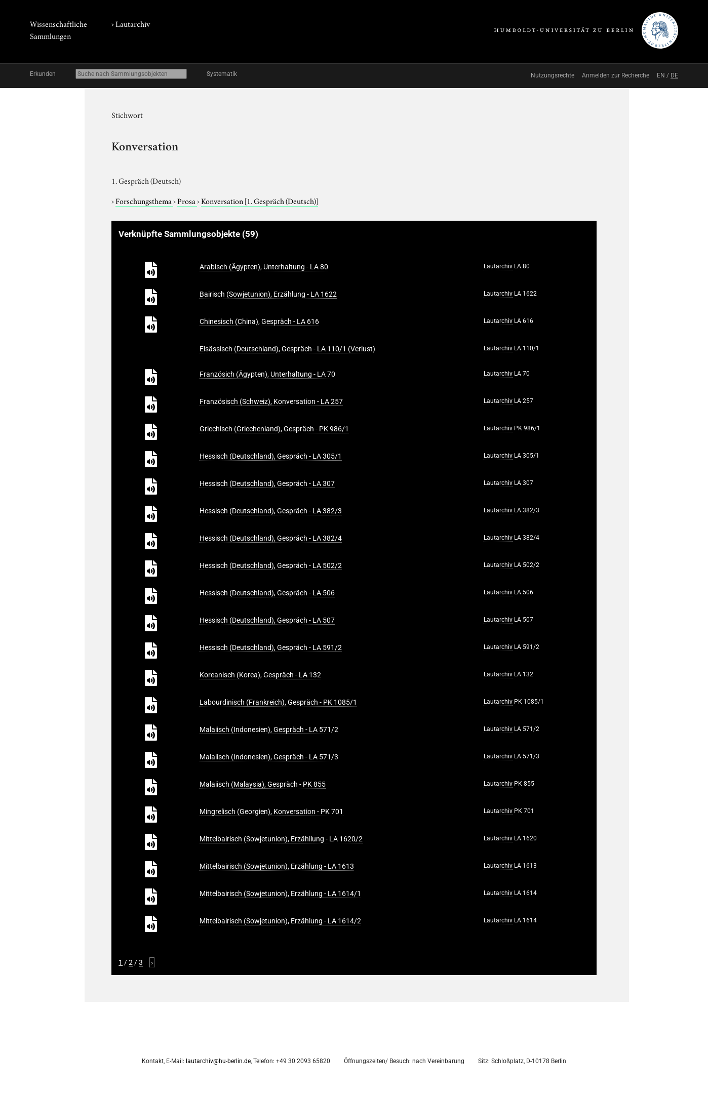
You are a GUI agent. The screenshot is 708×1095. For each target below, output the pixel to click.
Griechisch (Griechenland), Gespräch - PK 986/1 (274, 429)
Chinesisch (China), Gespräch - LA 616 (259, 321)
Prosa (187, 200)
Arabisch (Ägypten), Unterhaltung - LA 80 (264, 267)
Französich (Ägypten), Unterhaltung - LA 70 (267, 374)
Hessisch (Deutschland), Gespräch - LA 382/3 (271, 511)
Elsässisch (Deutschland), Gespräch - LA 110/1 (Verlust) (287, 349)
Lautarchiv (132, 23)
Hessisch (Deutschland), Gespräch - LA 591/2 (271, 647)
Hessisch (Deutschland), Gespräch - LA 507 (267, 620)
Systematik (222, 73)
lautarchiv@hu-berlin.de (218, 1061)
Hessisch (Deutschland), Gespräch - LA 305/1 (271, 456)
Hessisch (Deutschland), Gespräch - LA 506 (267, 593)
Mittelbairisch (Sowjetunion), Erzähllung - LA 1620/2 (281, 839)
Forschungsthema (144, 200)
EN (661, 75)
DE (674, 75)
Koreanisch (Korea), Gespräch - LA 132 (260, 675)
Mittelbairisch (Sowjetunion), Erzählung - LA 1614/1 (280, 893)
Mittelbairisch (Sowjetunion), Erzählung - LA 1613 (277, 866)
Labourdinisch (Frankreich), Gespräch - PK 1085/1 (278, 702)
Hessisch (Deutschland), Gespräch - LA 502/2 (271, 565)
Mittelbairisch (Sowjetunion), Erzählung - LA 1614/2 (280, 921)
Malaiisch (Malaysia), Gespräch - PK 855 (263, 784)
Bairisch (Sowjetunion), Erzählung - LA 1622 (268, 294)
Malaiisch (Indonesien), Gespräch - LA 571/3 (269, 757)
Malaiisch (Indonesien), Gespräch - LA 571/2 (269, 729)
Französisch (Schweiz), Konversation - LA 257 (271, 401)
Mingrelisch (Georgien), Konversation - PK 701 (271, 811)
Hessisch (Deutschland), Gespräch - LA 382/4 (271, 538)
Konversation (259, 200)
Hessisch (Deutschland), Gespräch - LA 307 (267, 483)
